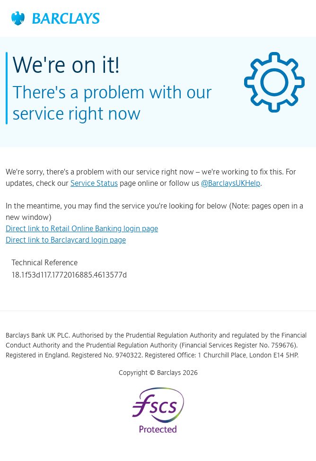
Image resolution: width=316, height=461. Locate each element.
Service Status (94, 183)
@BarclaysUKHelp (230, 183)
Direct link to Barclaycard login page (66, 239)
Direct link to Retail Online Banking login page (82, 228)
